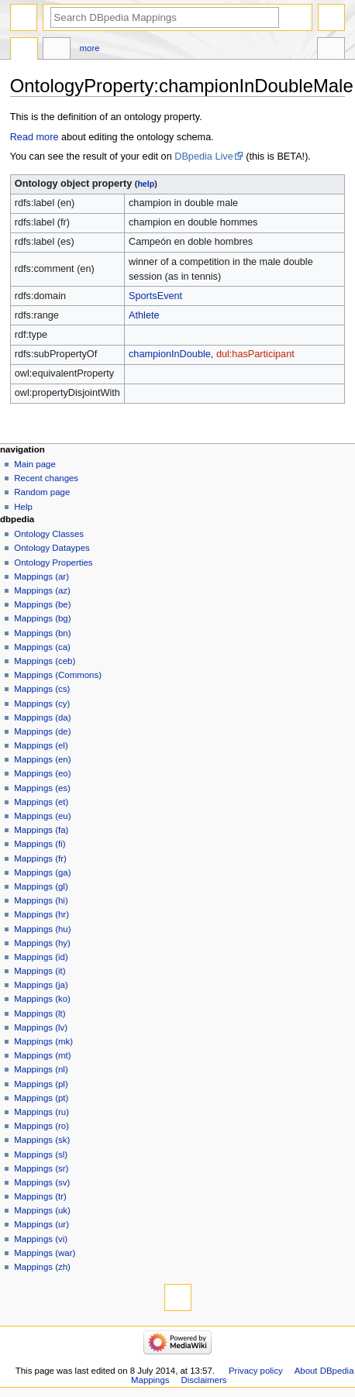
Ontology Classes (49, 533)
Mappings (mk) (43, 1041)
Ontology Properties (53, 562)
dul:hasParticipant (255, 354)
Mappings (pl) (40, 1084)
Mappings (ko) (42, 998)
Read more (34, 137)
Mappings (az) (42, 590)
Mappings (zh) (42, 1266)
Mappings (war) (44, 1253)
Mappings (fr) (40, 858)
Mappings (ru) (41, 1112)
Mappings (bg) (42, 618)
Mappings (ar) (41, 576)
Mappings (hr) (41, 914)
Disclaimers (203, 1380)
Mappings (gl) (40, 886)
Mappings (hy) (42, 943)
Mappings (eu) (42, 816)
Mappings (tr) (40, 1196)
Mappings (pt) (41, 1098)
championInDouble (170, 354)
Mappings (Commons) (58, 675)
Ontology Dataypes (51, 547)
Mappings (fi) (39, 843)
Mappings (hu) (42, 929)
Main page (35, 464)
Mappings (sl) (40, 1154)
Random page (42, 492)
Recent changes (46, 478)
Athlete (144, 315)
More (90, 48)
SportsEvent (155, 296)
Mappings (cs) (42, 688)
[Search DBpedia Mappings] (164, 17)
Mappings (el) (40, 745)
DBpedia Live (203, 156)
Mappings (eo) (42, 773)
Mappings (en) (42, 759)
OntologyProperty (24, 50)
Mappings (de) (42, 731)
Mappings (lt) (39, 1013)
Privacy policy (256, 1370)
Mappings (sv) (42, 1182)
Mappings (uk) (42, 1210)
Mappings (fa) (41, 829)
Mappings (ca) (42, 647)
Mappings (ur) (41, 1224)
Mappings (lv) (40, 1027)
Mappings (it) (39, 970)
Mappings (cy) (42, 703)
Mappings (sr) (41, 1168)
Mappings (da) (42, 717)
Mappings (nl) (40, 1069)
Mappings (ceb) (44, 661)
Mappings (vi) (40, 1239)
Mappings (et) (41, 802)
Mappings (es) (42, 788)
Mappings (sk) (42, 1139)
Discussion (56, 50)
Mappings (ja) (40, 984)
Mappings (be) (42, 604)
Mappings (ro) (41, 1125)
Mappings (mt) (42, 1055)
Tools (331, 50)
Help (23, 506)
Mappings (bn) (42, 633)
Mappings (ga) (42, 872)
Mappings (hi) (40, 900)
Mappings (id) (40, 957)
